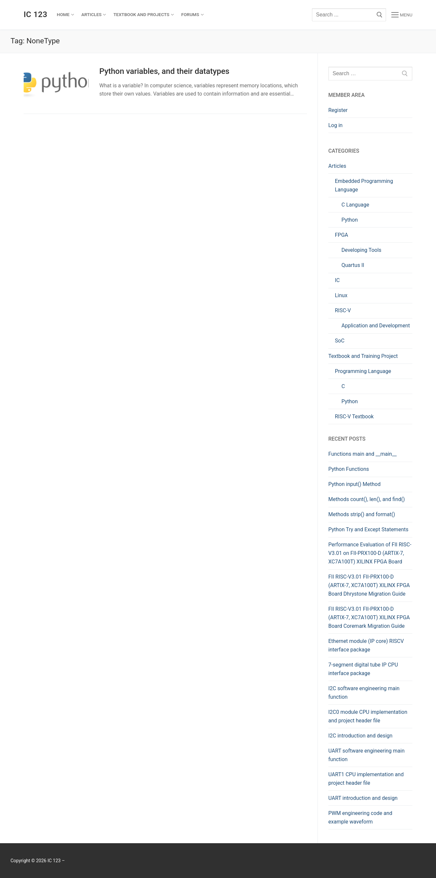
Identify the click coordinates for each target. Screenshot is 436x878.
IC (337, 280)
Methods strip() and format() (361, 514)
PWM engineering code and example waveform (360, 817)
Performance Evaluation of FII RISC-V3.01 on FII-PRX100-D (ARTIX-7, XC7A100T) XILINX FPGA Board (369, 553)
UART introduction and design (363, 798)
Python (349, 220)
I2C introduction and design (360, 736)
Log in (335, 125)
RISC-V (343, 310)
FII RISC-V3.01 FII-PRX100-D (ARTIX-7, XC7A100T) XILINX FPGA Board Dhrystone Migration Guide (369, 585)
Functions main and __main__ (363, 454)
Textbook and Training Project (363, 356)
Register (338, 110)
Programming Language (363, 371)
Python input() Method (354, 484)
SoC (339, 341)
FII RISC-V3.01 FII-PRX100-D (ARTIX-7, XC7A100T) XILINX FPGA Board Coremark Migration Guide (369, 617)
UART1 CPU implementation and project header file (365, 778)
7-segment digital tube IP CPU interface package (363, 669)
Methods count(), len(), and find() (366, 499)
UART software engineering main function (366, 755)
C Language (355, 205)
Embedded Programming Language (364, 185)
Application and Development (375, 325)
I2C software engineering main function (364, 692)
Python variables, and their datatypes (164, 71)
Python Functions (349, 469)
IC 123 (35, 14)
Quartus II (352, 265)
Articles (337, 166)
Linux (341, 295)
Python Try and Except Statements (368, 529)
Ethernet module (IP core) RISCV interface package (366, 645)
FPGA (341, 235)
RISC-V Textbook (354, 416)
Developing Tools (361, 250)
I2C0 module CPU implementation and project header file (367, 716)
